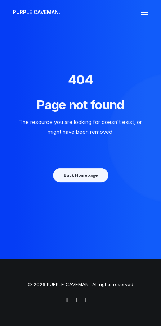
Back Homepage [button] (80, 175)
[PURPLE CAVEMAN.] (36, 12)
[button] (144, 12)
